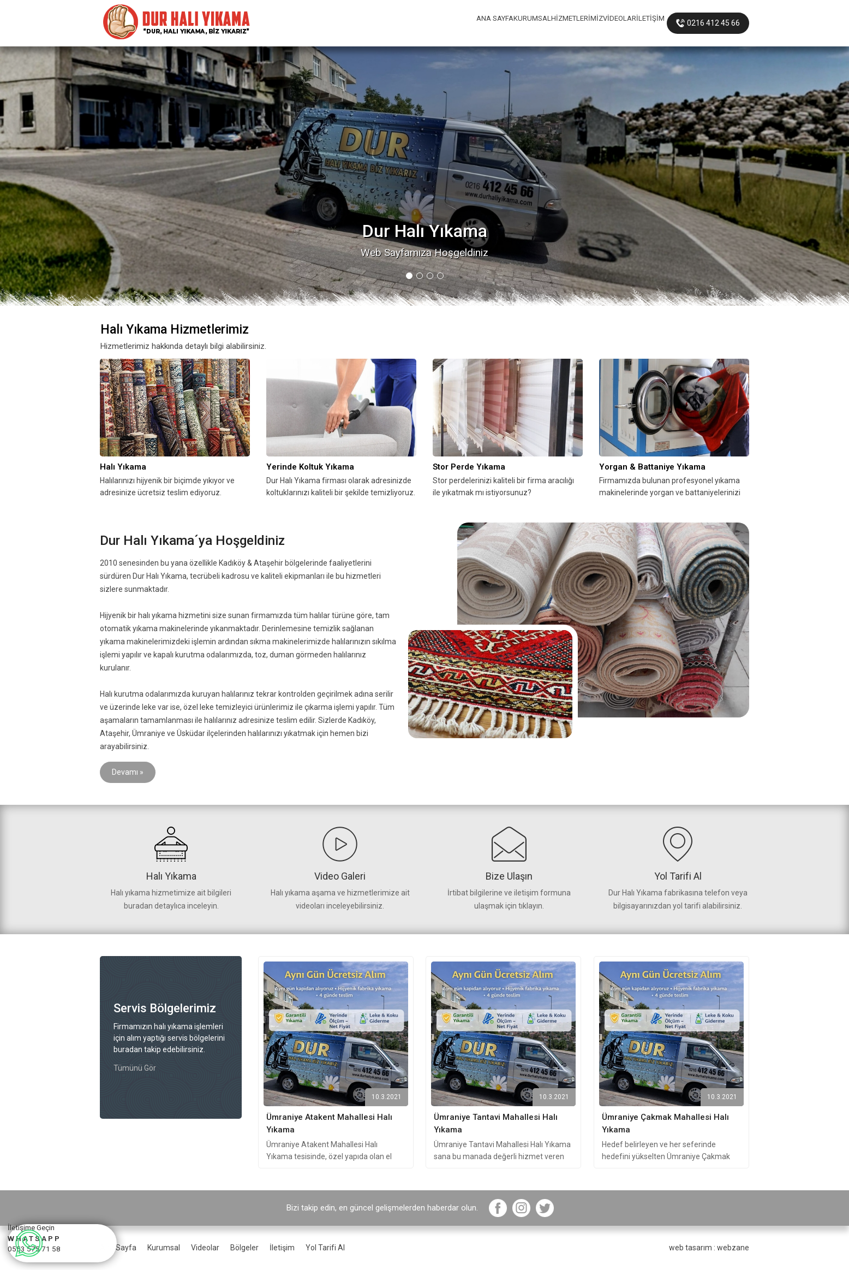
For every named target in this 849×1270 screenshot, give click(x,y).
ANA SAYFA (379, 23)
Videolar (205, 1247)
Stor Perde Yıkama (469, 467)
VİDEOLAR (583, 23)
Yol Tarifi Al (325, 1247)
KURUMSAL (442, 23)
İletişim (282, 1247)
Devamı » (128, 772)
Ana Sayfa (118, 1247)
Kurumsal (163, 1247)
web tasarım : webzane (709, 1247)
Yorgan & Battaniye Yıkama (652, 467)
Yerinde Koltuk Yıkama (310, 467)
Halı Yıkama (123, 467)
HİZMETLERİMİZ (514, 23)
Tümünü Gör (134, 1068)
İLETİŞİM (639, 23)
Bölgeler (244, 1247)
